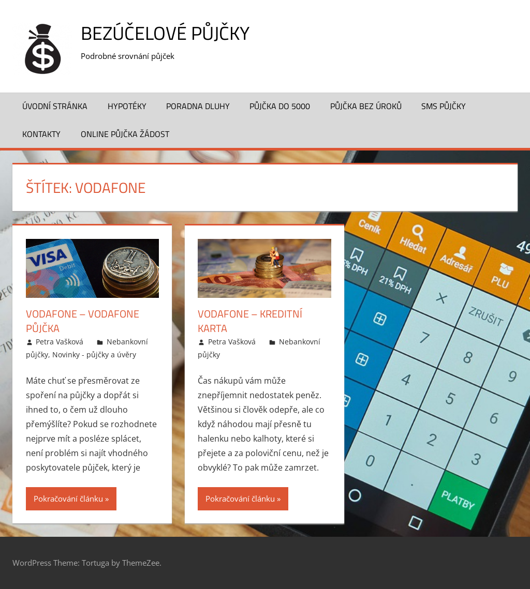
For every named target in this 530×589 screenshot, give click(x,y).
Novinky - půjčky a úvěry (94, 354)
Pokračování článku (68, 498)
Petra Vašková (59, 341)
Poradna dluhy (198, 106)
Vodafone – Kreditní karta (250, 321)
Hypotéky (127, 106)
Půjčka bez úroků (366, 106)
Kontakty (41, 134)
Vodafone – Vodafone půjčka (82, 321)
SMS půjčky (443, 106)
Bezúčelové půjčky (165, 33)
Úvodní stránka (54, 106)
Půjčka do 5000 (279, 106)
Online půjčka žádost (125, 134)
